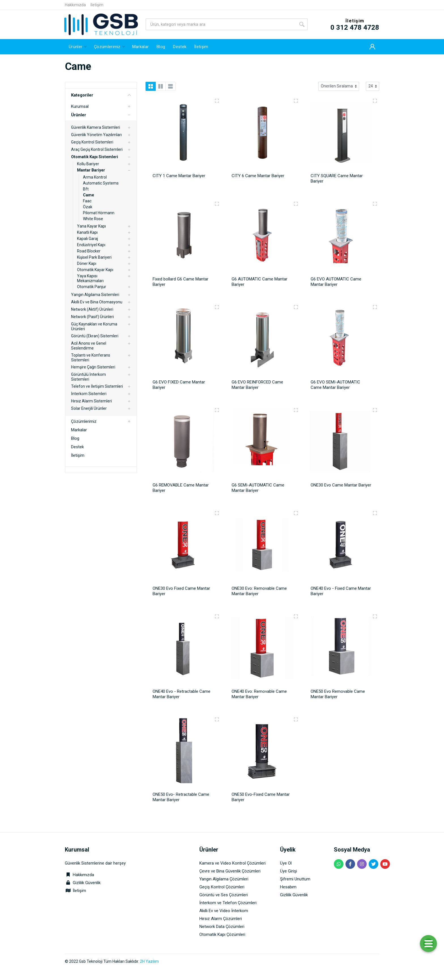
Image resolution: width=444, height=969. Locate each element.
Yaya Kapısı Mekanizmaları (90, 278)
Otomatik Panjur (91, 286)
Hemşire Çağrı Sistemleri (93, 367)
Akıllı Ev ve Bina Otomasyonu (96, 302)
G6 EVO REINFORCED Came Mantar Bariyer (257, 385)
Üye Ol (286, 863)
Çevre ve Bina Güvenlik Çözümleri (230, 871)
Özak (87, 207)
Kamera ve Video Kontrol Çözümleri (232, 863)
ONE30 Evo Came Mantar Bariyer (341, 485)
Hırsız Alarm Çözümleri (220, 918)
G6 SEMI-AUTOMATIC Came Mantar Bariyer (258, 488)
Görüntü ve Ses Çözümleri (223, 894)
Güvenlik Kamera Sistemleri (95, 127)
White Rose (93, 218)
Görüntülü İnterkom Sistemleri (88, 376)
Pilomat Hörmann (98, 213)
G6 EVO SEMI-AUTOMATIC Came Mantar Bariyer (335, 385)
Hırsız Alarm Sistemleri (91, 401)
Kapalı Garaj (87, 238)
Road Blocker (89, 251)
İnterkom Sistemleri (88, 393)
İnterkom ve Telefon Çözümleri (228, 902)
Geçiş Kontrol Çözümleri (221, 886)
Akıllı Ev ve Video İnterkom (223, 910)
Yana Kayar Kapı (91, 226)
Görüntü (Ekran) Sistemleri (94, 336)
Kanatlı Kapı (87, 232)
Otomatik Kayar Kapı (95, 269)
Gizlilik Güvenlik (87, 882)
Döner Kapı (86, 263)
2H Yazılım (149, 961)
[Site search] (221, 24)
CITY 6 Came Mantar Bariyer (258, 175)
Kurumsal (80, 106)
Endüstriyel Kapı (91, 245)
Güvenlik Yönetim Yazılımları (96, 134)
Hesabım (288, 886)
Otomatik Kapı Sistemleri (94, 157)
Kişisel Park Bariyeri (94, 257)
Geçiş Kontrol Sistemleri (92, 142)
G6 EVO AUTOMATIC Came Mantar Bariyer (336, 281)
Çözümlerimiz (84, 421)
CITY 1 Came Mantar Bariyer (179, 175)
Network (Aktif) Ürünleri (92, 309)
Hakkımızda (75, 5)
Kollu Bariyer (88, 164)
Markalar (79, 429)
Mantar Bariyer (91, 170)
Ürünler (78, 114)
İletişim (96, 5)
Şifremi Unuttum (295, 879)
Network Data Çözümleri (221, 926)
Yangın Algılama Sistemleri (95, 294)
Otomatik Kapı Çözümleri (222, 934)
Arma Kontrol (95, 177)
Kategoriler (101, 95)
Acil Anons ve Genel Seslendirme (88, 345)
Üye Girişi (288, 871)
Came (88, 195)
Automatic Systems (101, 183)
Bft (86, 189)
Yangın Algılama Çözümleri (223, 879)
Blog (75, 438)
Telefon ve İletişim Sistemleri (97, 386)
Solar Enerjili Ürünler (89, 408)
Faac (87, 201)
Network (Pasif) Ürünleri (92, 316)
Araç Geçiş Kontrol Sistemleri (97, 149)
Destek (77, 446)
